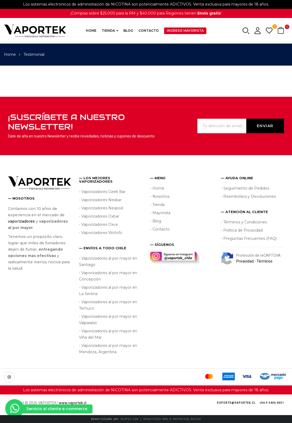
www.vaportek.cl (72, 403)
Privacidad (245, 261)
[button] (281, 31)
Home (10, 54)
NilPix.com (161, 419)
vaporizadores (21, 221)
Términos (264, 261)
